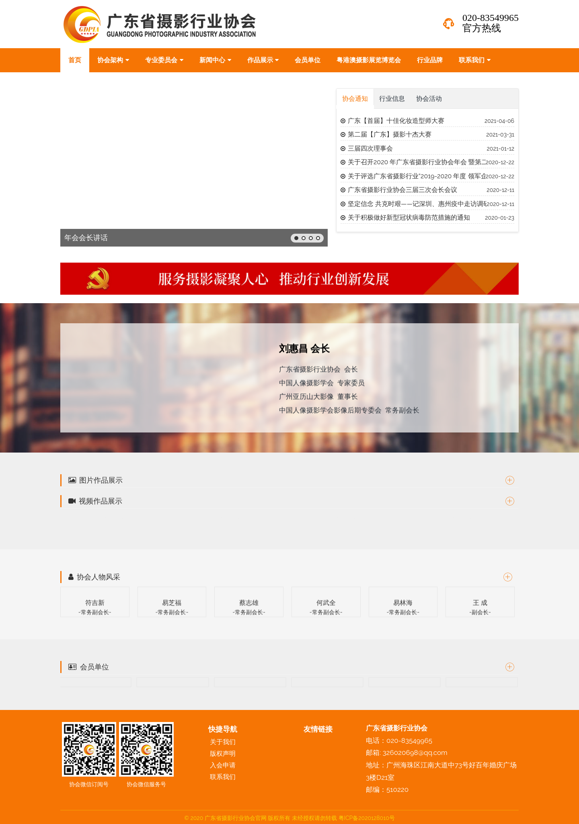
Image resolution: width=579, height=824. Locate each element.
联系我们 (475, 60)
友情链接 (318, 729)
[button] (296, 238)
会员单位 (307, 60)
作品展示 (263, 60)
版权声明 (223, 753)
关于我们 (223, 742)
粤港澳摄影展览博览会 (369, 60)
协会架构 (113, 60)
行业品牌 (430, 60)
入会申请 (223, 765)
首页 (74, 60)
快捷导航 (222, 729)
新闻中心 (215, 60)
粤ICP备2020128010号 (367, 818)
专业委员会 (164, 60)
